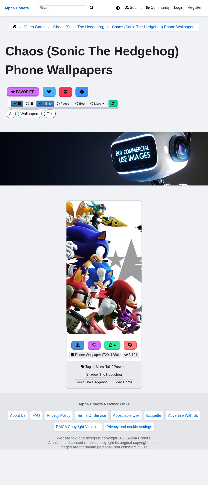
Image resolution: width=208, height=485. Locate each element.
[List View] (29, 104)
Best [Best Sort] (80, 103)
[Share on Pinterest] (65, 92)
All (11, 114)
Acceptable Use (126, 415)
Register (194, 7)
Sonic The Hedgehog (91, 382)
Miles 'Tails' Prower (110, 367)
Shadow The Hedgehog (104, 374)
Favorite (23, 92)
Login (178, 7)
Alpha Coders (16, 8)
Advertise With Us (183, 415)
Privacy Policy (58, 415)
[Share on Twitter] (49, 92)
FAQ (36, 415)
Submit (133, 7)
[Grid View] (17, 104)
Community (158, 7)
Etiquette (153, 415)
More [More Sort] (97, 103)
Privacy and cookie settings (129, 427)
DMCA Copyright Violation (77, 427)
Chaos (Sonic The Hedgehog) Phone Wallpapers (153, 27)
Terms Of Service (91, 415)
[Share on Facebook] (81, 92)
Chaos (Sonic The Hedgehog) (78, 27)
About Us (18, 415)
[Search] (91, 8)
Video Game (35, 27)
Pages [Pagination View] (63, 103)
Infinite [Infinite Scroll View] (45, 103)
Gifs (50, 114)
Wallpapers (30, 114)
